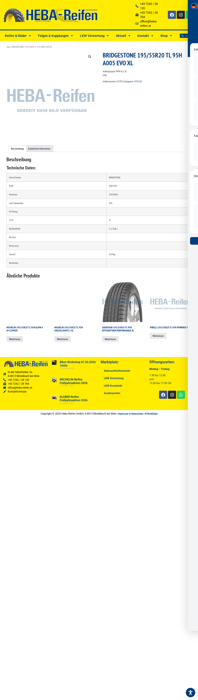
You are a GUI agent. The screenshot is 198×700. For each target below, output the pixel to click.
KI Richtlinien (151, 413)
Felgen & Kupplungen (56, 35)
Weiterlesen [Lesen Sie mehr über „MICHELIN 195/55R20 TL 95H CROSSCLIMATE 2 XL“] (62, 339)
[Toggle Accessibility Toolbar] (191, 692)
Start (8, 46)
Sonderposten (112, 393)
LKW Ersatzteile (113, 385)
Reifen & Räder (18, 35)
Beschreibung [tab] (17, 148)
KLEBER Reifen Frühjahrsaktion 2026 (73, 398)
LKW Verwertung (94, 35)
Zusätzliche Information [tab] (39, 148)
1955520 (138, 81)
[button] (90, 57)
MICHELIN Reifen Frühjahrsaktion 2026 (73, 381)
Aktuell (123, 35)
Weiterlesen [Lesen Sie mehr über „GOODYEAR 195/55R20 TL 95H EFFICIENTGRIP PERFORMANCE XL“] (110, 339)
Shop (166, 35)
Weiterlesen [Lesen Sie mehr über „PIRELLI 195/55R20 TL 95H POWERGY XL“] (158, 335)
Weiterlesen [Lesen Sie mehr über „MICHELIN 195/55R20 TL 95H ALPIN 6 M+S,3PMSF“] (14, 339)
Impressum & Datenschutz (130, 413)
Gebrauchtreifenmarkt (117, 370)
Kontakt (145, 35)
